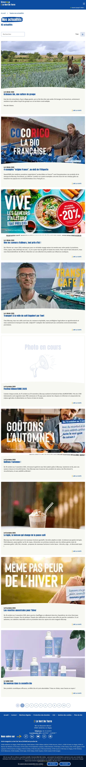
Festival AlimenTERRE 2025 (15, 389)
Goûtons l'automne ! (12, 462)
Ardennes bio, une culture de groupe (19, 94)
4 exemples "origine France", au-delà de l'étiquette (26, 169)
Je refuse (53, 764)
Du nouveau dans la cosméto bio (18, 683)
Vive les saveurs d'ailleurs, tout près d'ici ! (22, 242)
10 (64, 705)
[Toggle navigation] (84, 4)
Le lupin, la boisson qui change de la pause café (25, 535)
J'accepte (65, 764)
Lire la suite (77, 110)
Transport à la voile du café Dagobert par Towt (24, 315)
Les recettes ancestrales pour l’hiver (20, 610)
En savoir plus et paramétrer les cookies (30, 764)
